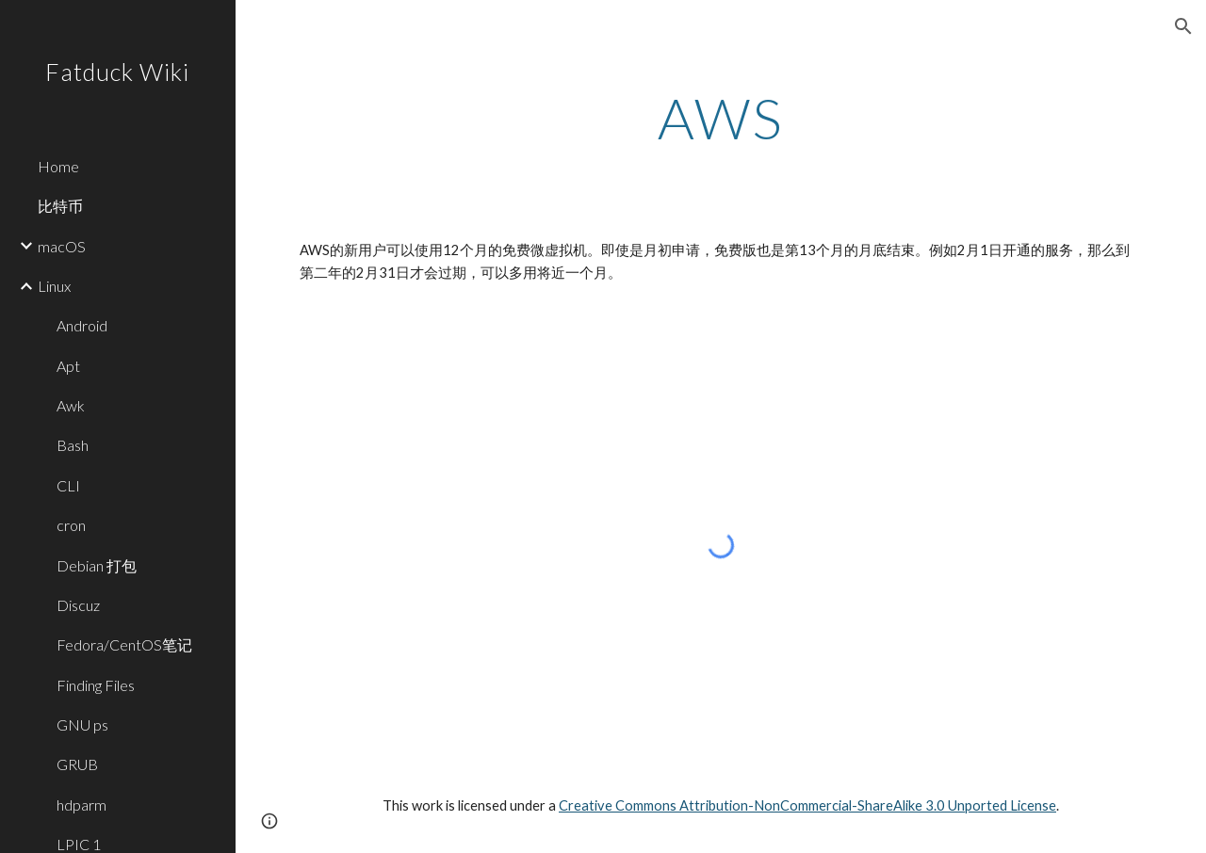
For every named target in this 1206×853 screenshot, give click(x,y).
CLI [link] (68, 485)
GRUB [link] (77, 764)
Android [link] (82, 325)
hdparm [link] (81, 804)
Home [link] (58, 166)
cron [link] (71, 525)
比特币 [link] (60, 206)
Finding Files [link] (96, 685)
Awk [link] (71, 405)
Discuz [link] (78, 605)
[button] (1183, 26)
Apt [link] (68, 366)
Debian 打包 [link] (97, 565)
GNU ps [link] (82, 724)
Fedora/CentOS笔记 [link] (124, 644)
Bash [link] (73, 445)
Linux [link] (54, 286)
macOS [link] (62, 246)
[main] (721, 117)
